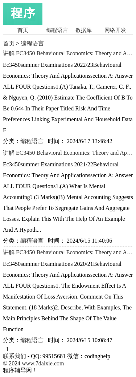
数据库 (83, 30)
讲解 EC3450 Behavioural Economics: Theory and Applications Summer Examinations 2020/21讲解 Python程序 (68, 252)
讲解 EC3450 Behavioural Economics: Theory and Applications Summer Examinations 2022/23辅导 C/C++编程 (68, 53)
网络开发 (115, 30)
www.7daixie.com (43, 363)
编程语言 (57, 30)
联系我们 (14, 356)
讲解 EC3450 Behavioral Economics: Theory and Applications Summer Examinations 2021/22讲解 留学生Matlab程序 (68, 153)
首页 (22, 30)
